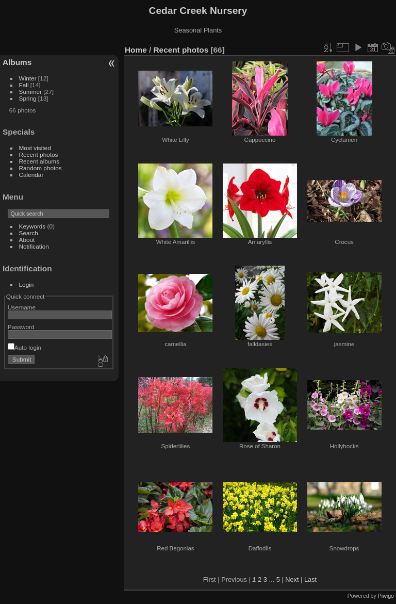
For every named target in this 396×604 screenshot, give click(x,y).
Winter (28, 78)
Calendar (31, 174)
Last (310, 579)
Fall (24, 84)
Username (22, 307)
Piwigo (386, 596)
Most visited (35, 147)
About (27, 239)
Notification (34, 246)
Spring (28, 98)
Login (26, 284)
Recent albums (39, 161)
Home (136, 49)
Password (21, 326)
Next (292, 579)
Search (28, 233)
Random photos (40, 168)
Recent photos (38, 154)
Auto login (24, 347)
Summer (30, 91)
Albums (17, 62)
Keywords (32, 226)
